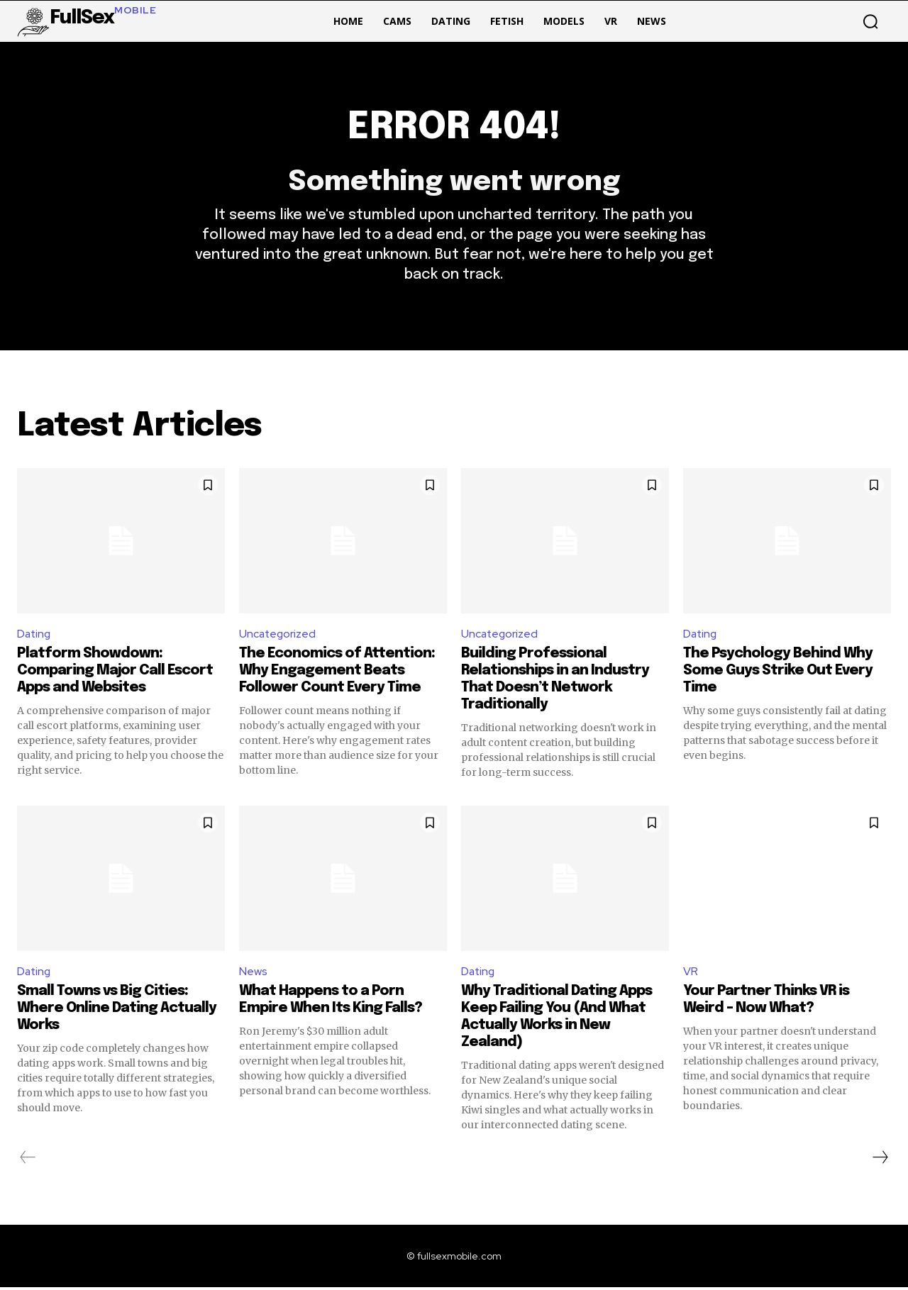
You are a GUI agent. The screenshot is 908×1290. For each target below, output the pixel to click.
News (253, 973)
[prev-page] (28, 1160)
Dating (34, 635)
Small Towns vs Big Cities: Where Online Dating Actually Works (116, 1010)
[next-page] (879, 1160)
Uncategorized (278, 635)
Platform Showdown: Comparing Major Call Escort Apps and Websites (115, 672)
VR (690, 973)
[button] (870, 21)
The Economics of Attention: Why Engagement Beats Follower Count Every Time (337, 672)
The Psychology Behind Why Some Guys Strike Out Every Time (778, 672)
